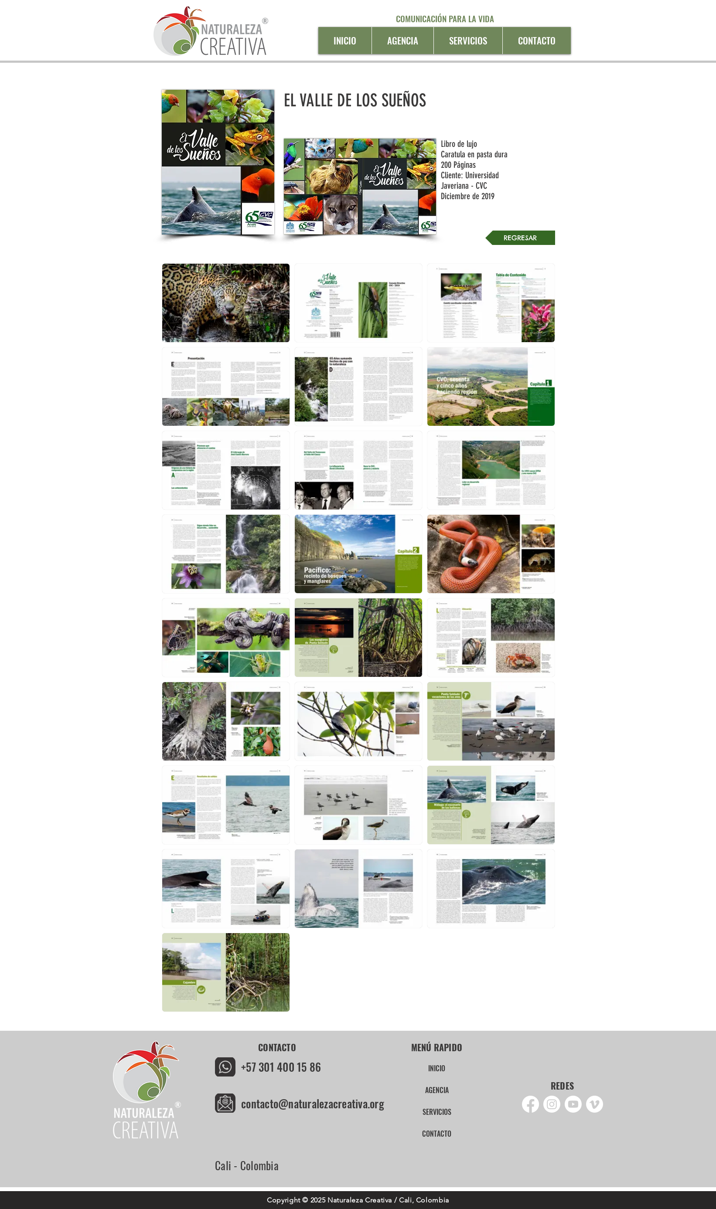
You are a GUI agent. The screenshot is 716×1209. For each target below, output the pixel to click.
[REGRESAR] (520, 238)
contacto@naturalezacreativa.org (312, 1103)
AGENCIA (437, 1090)
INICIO (436, 1068)
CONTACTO (436, 1133)
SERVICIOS (437, 1112)
